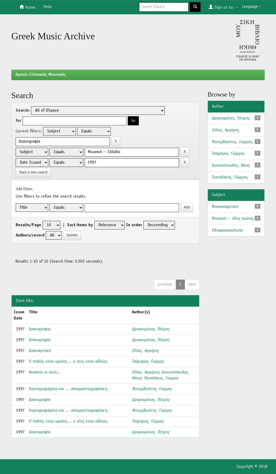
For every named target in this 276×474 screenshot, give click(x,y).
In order (134, 225)
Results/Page (28, 225)
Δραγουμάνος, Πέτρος (150, 329)
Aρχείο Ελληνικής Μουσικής (40, 75)
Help (47, 7)
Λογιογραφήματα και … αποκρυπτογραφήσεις (68, 389)
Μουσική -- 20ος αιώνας (233, 219)
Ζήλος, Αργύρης (145, 351)
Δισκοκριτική (40, 351)
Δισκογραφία (39, 329)
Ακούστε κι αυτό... (44, 372)
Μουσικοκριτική (225, 207)
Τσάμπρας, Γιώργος (148, 361)
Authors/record (30, 235)
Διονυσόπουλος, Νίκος (231, 165)
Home (27, 7)
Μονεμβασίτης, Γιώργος (152, 389)
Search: (23, 110)
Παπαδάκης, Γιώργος (161, 378)
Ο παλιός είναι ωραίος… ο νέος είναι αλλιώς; (68, 361)
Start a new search (33, 172)
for (18, 121)
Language (251, 7)
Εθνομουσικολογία (227, 230)
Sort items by (80, 225)
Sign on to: (223, 7)
